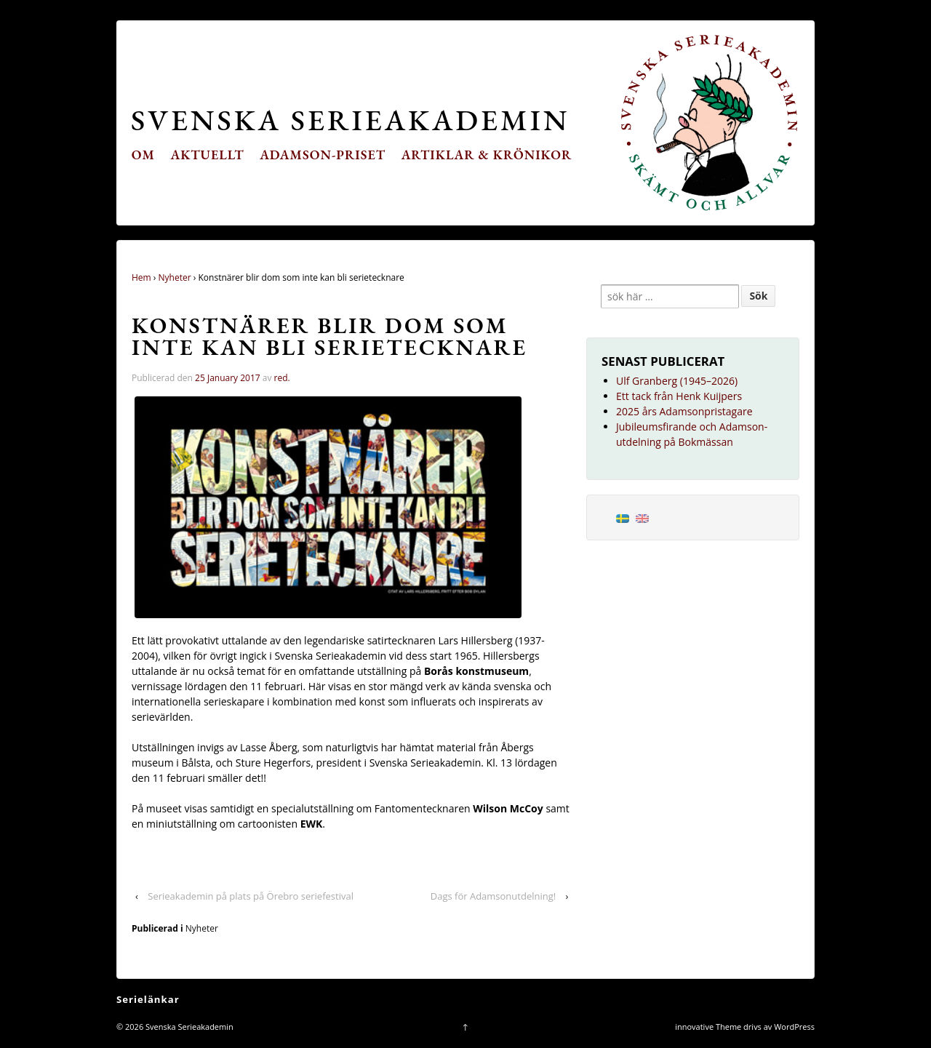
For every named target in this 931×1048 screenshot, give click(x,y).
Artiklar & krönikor (486, 154)
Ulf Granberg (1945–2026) (677, 381)
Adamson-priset (322, 154)
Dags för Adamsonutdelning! (493, 896)
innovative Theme (708, 1026)
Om (143, 154)
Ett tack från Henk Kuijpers (679, 396)
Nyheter (175, 277)
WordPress (794, 1026)
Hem (141, 277)
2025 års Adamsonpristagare (684, 411)
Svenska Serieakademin (350, 119)
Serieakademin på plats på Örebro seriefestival (250, 896)
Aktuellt (207, 154)
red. (282, 378)
